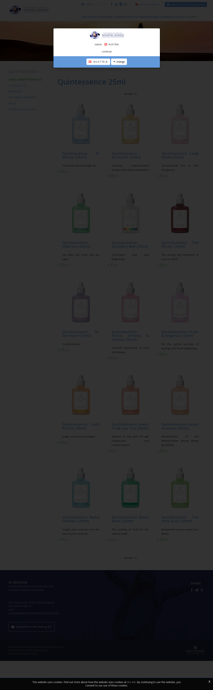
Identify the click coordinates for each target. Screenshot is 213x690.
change (119, 102)
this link (131, 682)
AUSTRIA (98, 102)
